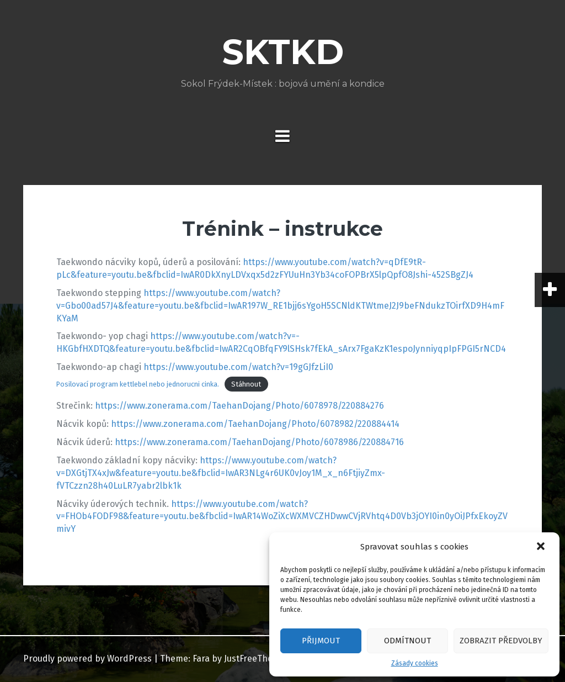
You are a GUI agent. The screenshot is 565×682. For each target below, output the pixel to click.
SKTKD (283, 52)
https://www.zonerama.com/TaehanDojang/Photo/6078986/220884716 (259, 442)
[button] (541, 547)
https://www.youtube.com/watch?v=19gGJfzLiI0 (238, 367)
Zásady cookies (414, 663)
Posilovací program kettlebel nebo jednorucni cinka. (137, 384)
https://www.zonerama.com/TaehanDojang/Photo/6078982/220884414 (255, 424)
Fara (201, 658)
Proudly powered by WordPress (87, 658)
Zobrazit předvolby (501, 641)
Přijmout (321, 641)
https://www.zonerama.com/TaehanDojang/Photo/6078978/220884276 (239, 405)
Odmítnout (407, 641)
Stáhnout (246, 384)
